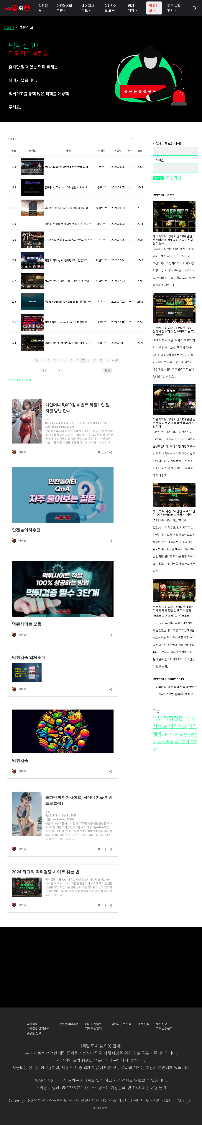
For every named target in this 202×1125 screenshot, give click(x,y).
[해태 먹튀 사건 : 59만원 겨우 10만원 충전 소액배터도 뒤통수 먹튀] (174, 495)
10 (101, 360)
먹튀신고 (161, 1024)
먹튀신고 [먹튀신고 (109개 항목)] (178, 726)
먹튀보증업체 (93, 1028)
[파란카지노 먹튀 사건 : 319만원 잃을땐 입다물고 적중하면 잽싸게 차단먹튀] (174, 399)
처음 (35, 360)
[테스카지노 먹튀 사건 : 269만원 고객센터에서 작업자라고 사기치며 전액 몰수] (174, 216)
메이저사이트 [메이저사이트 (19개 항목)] (173, 734)
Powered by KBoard (19, 379)
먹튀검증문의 (164, 1028)
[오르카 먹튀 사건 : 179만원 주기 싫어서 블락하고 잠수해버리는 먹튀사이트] (174, 308)
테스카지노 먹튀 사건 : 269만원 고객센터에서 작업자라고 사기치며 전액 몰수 (174, 239)
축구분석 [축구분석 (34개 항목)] (181, 741)
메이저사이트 (93, 1024)
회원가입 (173, 177)
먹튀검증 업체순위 (38, 1028)
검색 (107, 370)
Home (9, 27)
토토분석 (143, 1024)
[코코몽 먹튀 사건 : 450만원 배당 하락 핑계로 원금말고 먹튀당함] (174, 590)
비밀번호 (158, 160)
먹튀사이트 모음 (121, 1024)
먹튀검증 (32, 1024)
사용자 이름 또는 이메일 (168, 143)
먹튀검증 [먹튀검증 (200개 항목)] (173, 718)
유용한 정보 (34, 1033)
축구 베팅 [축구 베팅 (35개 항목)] (165, 741)
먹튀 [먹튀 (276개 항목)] (158, 718)
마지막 (115, 360)
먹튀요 (189, 694)
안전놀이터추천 (68, 1024)
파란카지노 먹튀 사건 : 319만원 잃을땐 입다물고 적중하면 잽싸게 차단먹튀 (174, 423)
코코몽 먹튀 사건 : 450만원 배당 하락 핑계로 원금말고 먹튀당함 (173, 608)
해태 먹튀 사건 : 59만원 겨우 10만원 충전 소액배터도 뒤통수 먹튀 (174, 512)
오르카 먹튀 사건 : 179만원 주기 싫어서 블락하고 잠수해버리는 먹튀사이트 (173, 331)
